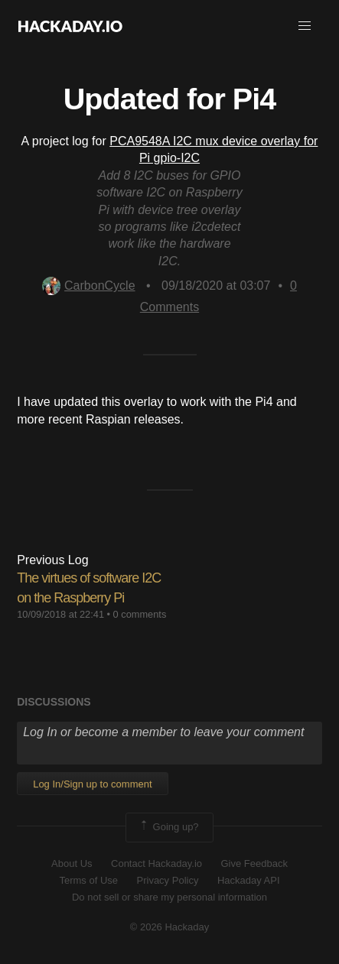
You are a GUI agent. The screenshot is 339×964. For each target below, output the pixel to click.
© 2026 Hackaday (170, 927)
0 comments (140, 614)
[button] (305, 26)
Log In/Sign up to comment (92, 784)
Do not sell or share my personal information (169, 897)
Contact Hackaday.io (156, 863)
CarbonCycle (88, 285)
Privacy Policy (168, 880)
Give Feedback (253, 863)
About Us (71, 863)
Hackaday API (248, 880)
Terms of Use (88, 880)
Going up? (168, 827)
